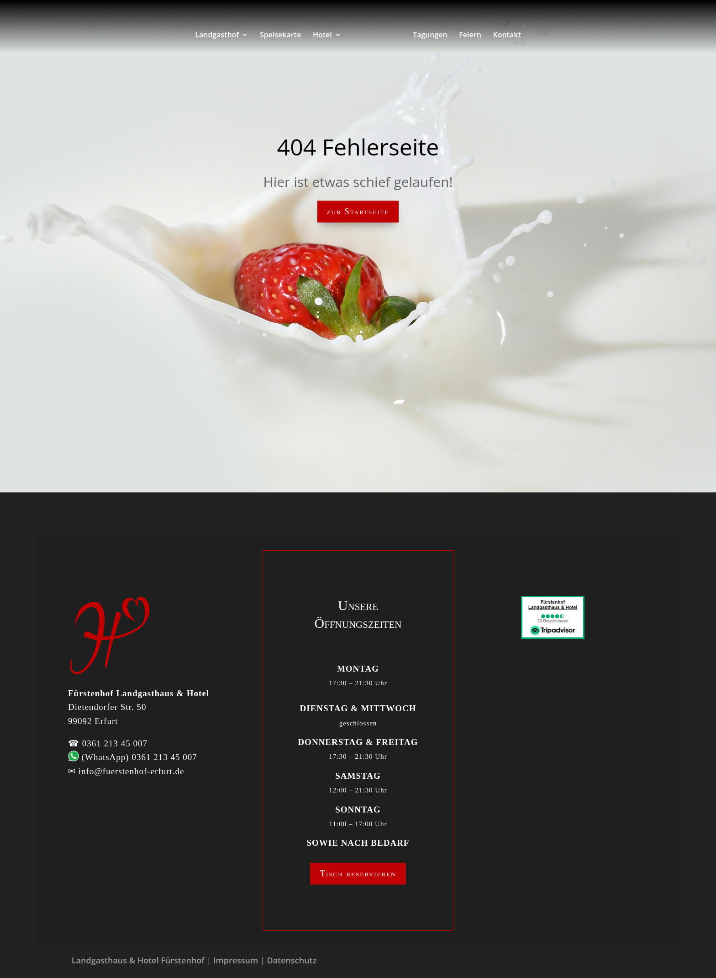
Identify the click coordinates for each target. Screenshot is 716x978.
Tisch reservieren (358, 873)
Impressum (235, 960)
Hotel (322, 35)
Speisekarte (280, 35)
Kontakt (507, 35)
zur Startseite (358, 211)
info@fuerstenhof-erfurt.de (131, 771)
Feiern (470, 35)
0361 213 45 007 (114, 743)
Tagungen (430, 35)
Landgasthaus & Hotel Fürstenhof (138, 960)
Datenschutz (291, 960)
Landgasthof (217, 35)
